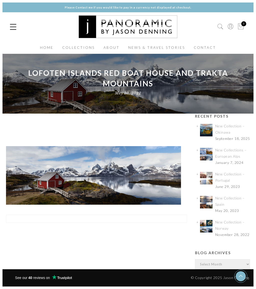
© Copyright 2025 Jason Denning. (220, 277)
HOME (47, 47)
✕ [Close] (250, 144)
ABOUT (112, 47)
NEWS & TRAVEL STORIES (156, 47)
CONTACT (205, 47)
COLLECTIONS (78, 47)
